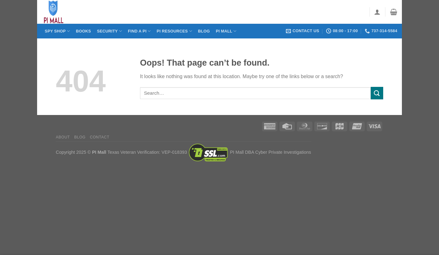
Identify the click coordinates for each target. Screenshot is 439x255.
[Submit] (377, 93)
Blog (204, 31)
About (63, 137)
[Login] (377, 12)
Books (83, 31)
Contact (99, 137)
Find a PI (139, 31)
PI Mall (226, 31)
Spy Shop (57, 31)
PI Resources (174, 31)
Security (109, 31)
